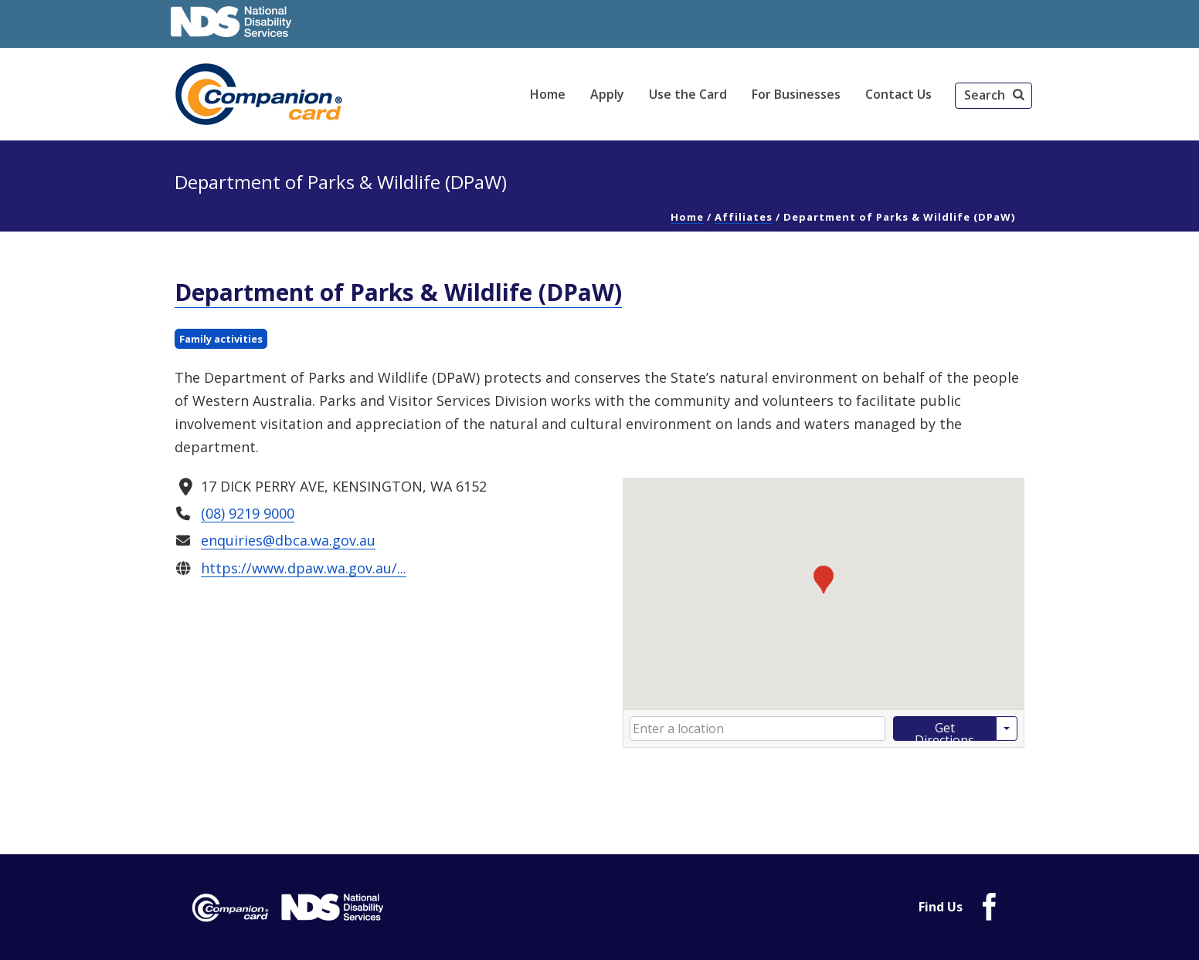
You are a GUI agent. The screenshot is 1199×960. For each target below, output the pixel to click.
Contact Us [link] (898, 94)
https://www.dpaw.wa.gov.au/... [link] (303, 567)
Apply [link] (607, 94)
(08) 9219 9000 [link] (247, 513)
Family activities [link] (221, 339)
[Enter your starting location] (757, 728)
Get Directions (944, 730)
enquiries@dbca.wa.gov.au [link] (288, 540)
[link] (261, 94)
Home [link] (548, 94)
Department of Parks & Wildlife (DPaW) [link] (398, 292)
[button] (993, 96)
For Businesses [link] (796, 94)
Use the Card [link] (688, 94)
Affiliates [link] (744, 217)
